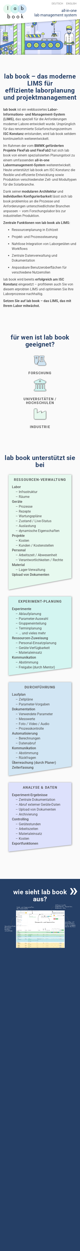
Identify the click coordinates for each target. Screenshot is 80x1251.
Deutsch (57, 3)
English (71, 3)
